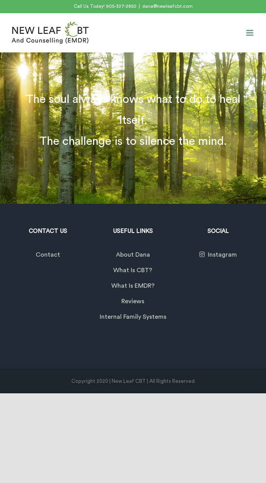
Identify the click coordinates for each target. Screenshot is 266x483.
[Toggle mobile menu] (250, 33)
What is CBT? (132, 270)
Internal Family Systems (133, 317)
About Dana (133, 255)
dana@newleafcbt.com (167, 6)
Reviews (132, 301)
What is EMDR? (133, 286)
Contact (48, 255)
